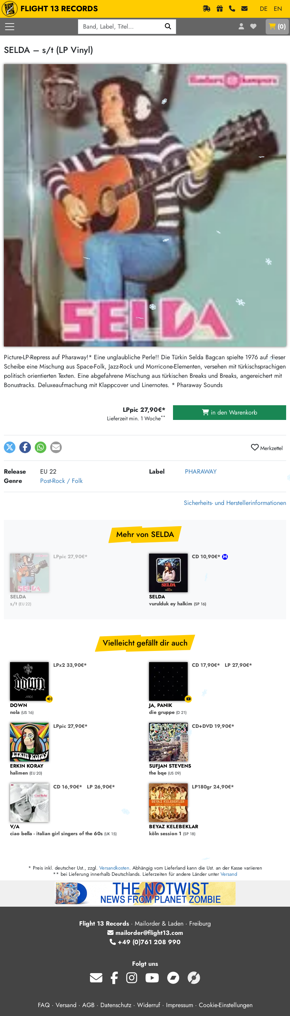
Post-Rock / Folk (61, 480)
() (277, 26)
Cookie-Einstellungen (226, 1005)
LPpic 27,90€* (70, 556)
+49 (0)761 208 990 (145, 942)
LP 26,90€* (101, 786)
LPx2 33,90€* (70, 665)
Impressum (179, 1005)
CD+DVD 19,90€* (213, 726)
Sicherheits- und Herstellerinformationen (235, 502)
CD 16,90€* (67, 786)
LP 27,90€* (238, 665)
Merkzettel (267, 447)
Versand (228, 874)
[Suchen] (168, 26)
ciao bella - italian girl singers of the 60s (75, 830)
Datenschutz (115, 1005)
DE (264, 8)
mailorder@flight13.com (145, 932)
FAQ (44, 1005)
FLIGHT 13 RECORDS (51, 9)
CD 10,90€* (207, 556)
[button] (9, 447)
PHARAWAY (201, 471)
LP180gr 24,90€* (213, 786)
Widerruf (148, 1005)
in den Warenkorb (229, 412)
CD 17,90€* (206, 665)
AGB (88, 1005)
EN (278, 8)
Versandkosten (114, 868)
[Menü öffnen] (9, 26)
